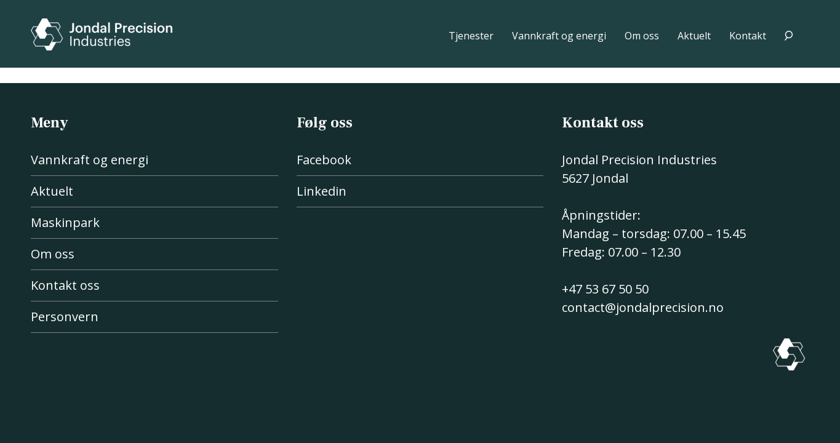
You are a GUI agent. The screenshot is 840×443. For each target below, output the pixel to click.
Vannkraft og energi (559, 35)
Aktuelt (694, 35)
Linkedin (321, 191)
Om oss (642, 35)
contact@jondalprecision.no (643, 307)
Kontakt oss (65, 285)
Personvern (64, 316)
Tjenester (471, 35)
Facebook (324, 159)
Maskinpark (65, 222)
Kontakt (747, 35)
